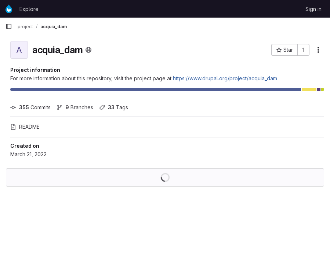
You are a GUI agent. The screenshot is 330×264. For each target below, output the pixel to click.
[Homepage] (9, 9)
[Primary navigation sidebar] (9, 26)
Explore (29, 9)
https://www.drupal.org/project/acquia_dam (225, 78)
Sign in (313, 9)
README (25, 127)
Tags (113, 107)
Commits (30, 107)
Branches (75, 107)
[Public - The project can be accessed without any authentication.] (88, 50)
